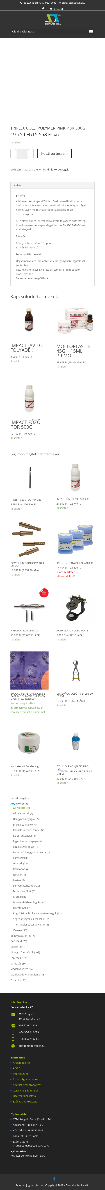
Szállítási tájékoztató (25, 1101)
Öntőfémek (19, 908)
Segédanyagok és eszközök (29, 919)
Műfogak (18, 896)
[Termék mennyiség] (22, 154)
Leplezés (15, 958)
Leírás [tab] (18, 185)
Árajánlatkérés (21, 1062)
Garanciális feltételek (25, 1090)
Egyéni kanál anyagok (26, 841)
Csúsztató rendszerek (26, 830)
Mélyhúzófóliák (22, 891)
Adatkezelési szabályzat (27, 1085)
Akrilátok (52, 169)
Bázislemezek (21, 813)
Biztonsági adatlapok (25, 1079)
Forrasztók (19, 857)
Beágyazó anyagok (24, 819)
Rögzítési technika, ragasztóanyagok (34, 913)
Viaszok (17, 930)
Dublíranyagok (22, 835)
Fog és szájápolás (23, 846)
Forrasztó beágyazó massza (29, 852)
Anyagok (63, 169)
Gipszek (17, 863)
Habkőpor (19, 869)
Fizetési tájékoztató (24, 1096)
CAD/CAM (16, 941)
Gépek (14, 946)
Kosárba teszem (54, 153)
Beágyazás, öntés (20, 935)
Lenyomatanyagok (24, 885)
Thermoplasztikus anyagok (29, 924)
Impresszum (20, 1073)
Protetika (15, 980)
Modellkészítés (19, 969)
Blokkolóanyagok (23, 824)
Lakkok (17, 880)
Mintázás (15, 963)
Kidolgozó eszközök (21, 952)
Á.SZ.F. (17, 1068)
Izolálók (17, 874)
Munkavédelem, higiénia (28, 902)
